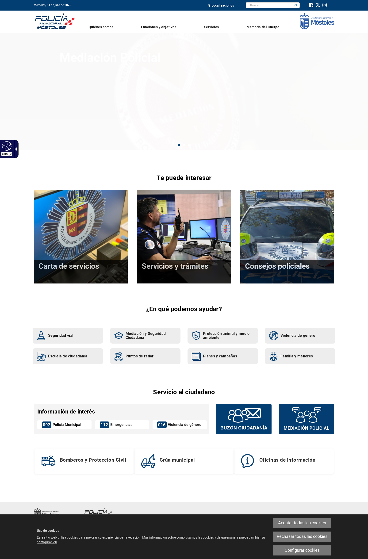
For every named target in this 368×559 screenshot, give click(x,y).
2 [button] (184, 145)
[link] (6, 145)
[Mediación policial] (306, 419)
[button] (296, 5)
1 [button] (179, 145)
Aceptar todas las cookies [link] (302, 523)
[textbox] (269, 5)
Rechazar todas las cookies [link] (302, 536)
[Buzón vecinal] (244, 419)
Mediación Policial (110, 57)
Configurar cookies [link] (302, 550)
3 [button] (189, 145)
